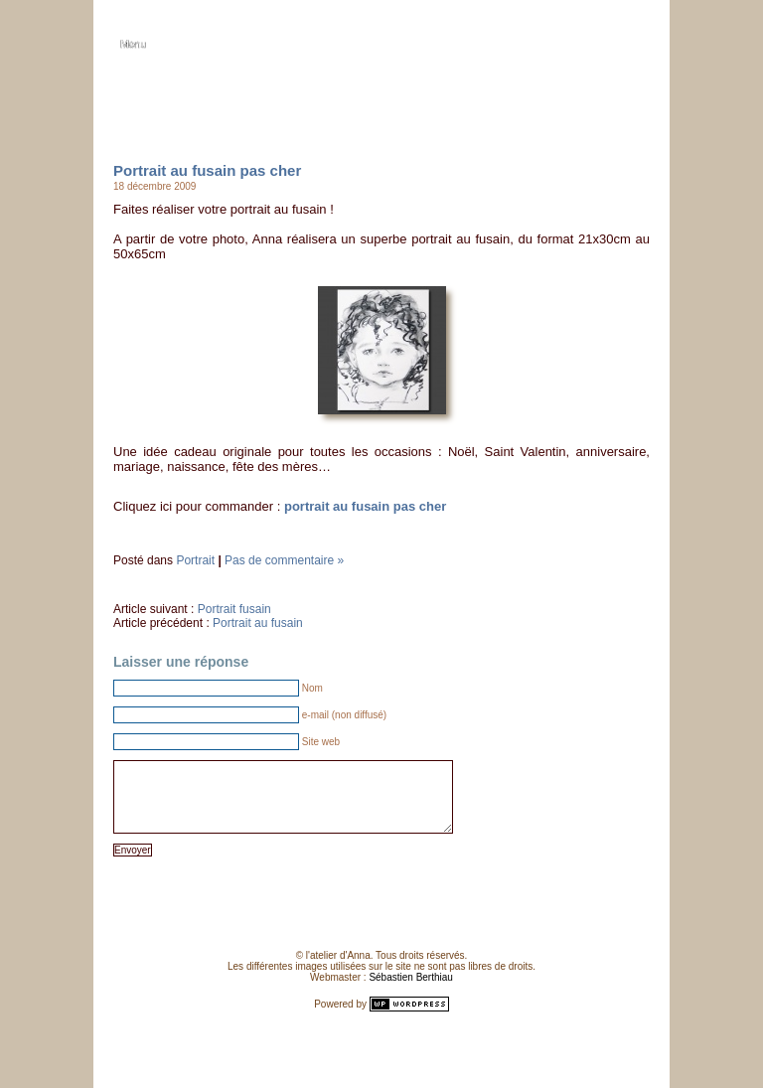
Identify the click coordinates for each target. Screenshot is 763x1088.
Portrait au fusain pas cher (207, 170)
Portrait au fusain (258, 623)
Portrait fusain (234, 609)
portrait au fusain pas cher (365, 506)
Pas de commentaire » (284, 560)
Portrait (195, 560)
